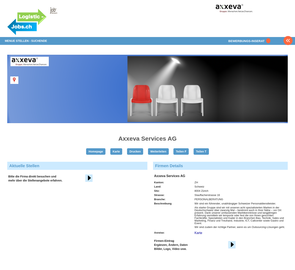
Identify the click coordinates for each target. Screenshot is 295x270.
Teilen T (201, 151)
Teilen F (181, 151)
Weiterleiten (158, 151)
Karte (116, 151)
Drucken (135, 151)
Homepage (96, 151)
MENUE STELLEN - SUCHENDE (26, 40)
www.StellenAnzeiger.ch (41, 21)
